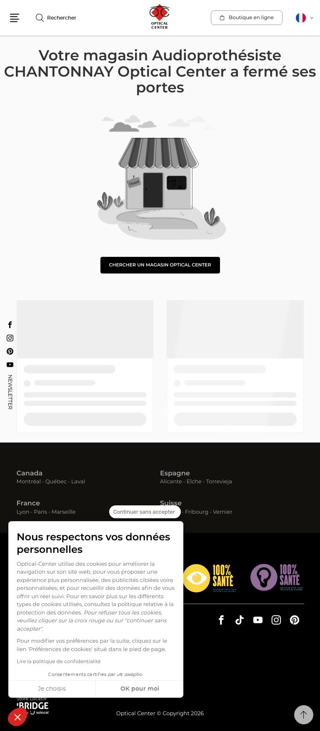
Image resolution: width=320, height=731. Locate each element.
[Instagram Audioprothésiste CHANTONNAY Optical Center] (10, 338)
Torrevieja (219, 482)
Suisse (171, 503)
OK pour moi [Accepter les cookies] (139, 689)
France (28, 503)
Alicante (171, 482)
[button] (18, 717)
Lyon (23, 512)
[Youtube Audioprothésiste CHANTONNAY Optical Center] (10, 364)
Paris (40, 512)
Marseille (64, 512)
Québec (56, 482)
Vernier (222, 512)
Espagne (175, 473)
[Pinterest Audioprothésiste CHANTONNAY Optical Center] (10, 351)
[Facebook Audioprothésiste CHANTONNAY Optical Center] (10, 324)
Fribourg (196, 512)
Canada (30, 473)
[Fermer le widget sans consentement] (145, 512)
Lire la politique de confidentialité (59, 661)
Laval (78, 482)
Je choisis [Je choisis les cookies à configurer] (52, 689)
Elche (194, 482)
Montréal (29, 482)
